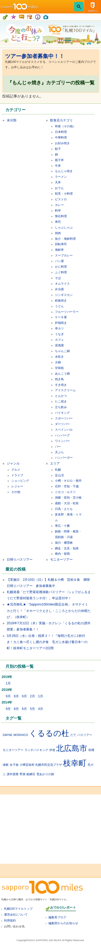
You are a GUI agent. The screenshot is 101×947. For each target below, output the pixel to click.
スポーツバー (64, 418)
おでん (59, 188)
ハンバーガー (64, 457)
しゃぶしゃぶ (64, 227)
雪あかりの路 (45, 774)
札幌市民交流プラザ (48, 764)
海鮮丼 (59, 249)
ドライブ (17, 475)
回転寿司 (61, 244)
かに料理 (61, 266)
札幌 (58, 469)
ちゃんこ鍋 (62, 351)
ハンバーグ (62, 435)
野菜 (23, 774)
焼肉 (58, 233)
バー (58, 446)
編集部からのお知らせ (63, 923)
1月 (8, 683)
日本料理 (61, 131)
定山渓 (59, 475)
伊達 (52, 750)
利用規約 (10, 920)
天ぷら (59, 452)
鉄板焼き (61, 300)
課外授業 (13, 774)
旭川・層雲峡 (64, 542)
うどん (59, 306)
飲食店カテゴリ (61, 120)
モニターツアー (61, 559)
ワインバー (62, 440)
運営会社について (16, 914)
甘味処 (59, 367)
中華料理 (61, 137)
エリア (55, 463)
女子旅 (14, 764)
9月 (8, 696)
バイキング (62, 412)
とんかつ (61, 395)
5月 (32, 709)
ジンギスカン (64, 294)
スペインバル (64, 429)
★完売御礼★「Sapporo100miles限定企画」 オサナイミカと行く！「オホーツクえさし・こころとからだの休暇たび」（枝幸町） (49, 611)
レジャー (17, 486)
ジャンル (13, 463)
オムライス (62, 283)
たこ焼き (61, 401)
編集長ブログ (57, 917)
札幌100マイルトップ (18, 908)
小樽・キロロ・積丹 (68, 480)
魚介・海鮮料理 (65, 238)
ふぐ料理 (61, 272)
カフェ (59, 339)
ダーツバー (62, 424)
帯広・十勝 (62, 525)
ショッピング (20, 480)
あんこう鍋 (62, 373)
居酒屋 (59, 345)
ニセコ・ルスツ (65, 492)
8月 (16, 696)
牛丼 (58, 165)
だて (73, 734)
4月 (40, 709)
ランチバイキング (36, 750)
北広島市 (71, 748)
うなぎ (59, 334)
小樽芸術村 (27, 764)
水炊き (59, 356)
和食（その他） (65, 126)
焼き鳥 (59, 379)
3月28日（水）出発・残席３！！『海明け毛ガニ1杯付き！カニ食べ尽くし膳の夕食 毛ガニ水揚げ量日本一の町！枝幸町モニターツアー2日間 (47, 642)
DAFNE (7, 734)
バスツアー (84, 734)
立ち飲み (61, 407)
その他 (15, 492)
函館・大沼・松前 (67, 503)
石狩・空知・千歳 (67, 486)
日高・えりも (64, 508)
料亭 (58, 210)
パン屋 (59, 261)
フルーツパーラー (67, 311)
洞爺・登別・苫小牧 (68, 497)
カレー (59, 204)
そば (58, 278)
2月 (32, 696)
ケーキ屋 (61, 317)
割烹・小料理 (64, 193)
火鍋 (58, 362)
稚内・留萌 (62, 553)
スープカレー (64, 255)
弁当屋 (59, 289)
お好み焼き (62, 143)
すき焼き (61, 384)
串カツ (59, 328)
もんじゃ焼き (64, 171)
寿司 (58, 221)
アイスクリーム (65, 390)
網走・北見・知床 (67, 548)
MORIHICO (20, 734)
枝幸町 (74, 763)
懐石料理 (61, 216)
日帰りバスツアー (20, 559)
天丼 (58, 182)
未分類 (11, 120)
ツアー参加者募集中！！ (34, 56)
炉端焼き (61, 322)
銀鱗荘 (30, 774)
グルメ (15, 469)
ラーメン (61, 176)
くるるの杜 (49, 733)
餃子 (58, 148)
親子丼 (59, 160)
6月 (24, 696)
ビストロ (61, 199)
